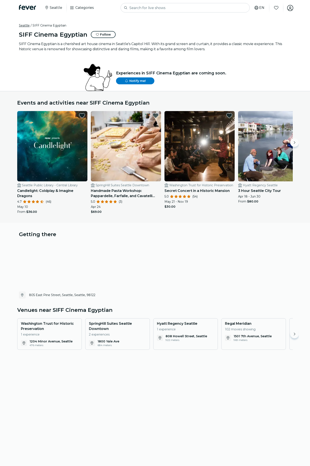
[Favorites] (276, 8)
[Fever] (27, 7)
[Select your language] (259, 7)
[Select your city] (53, 8)
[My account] (290, 8)
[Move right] (294, 142)
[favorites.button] (78, 115)
